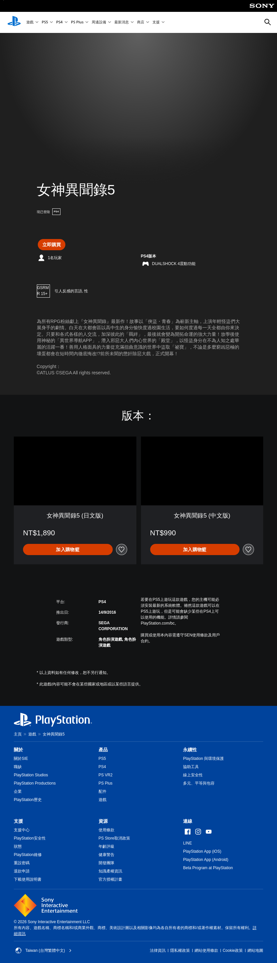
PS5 (45, 22)
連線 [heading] (187, 821)
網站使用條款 (206, 950)
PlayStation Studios (31, 775)
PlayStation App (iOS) (202, 851)
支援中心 (22, 830)
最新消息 (121, 22)
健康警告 (106, 854)
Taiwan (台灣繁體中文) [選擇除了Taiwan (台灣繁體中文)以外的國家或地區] (43, 950)
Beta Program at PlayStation (208, 868)
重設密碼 (22, 863)
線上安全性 (193, 775)
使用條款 (106, 830)
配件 (102, 791)
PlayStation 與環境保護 (203, 758)
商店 (140, 22)
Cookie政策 (233, 950)
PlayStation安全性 (30, 838)
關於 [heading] (18, 749)
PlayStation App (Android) (205, 859)
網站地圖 (255, 950)
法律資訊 (158, 950)
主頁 (18, 734)
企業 (18, 791)
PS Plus (77, 22)
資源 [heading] (103, 821)
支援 (156, 22)
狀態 (18, 846)
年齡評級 (106, 846)
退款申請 (22, 871)
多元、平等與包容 (199, 783)
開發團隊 (106, 863)
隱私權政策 (180, 950)
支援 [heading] (18, 821)
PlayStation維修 (28, 854)
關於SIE (21, 758)
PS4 (59, 22)
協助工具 (191, 766)
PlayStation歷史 (28, 799)
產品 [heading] (103, 749)
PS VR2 (106, 775)
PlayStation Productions (35, 783)
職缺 (18, 766)
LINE (187, 843)
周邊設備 (99, 22)
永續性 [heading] (190, 749)
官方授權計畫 (110, 879)
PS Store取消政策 (114, 838)
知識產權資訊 (110, 871)
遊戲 (30, 22)
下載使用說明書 (27, 879)
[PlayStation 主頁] (14, 22)
